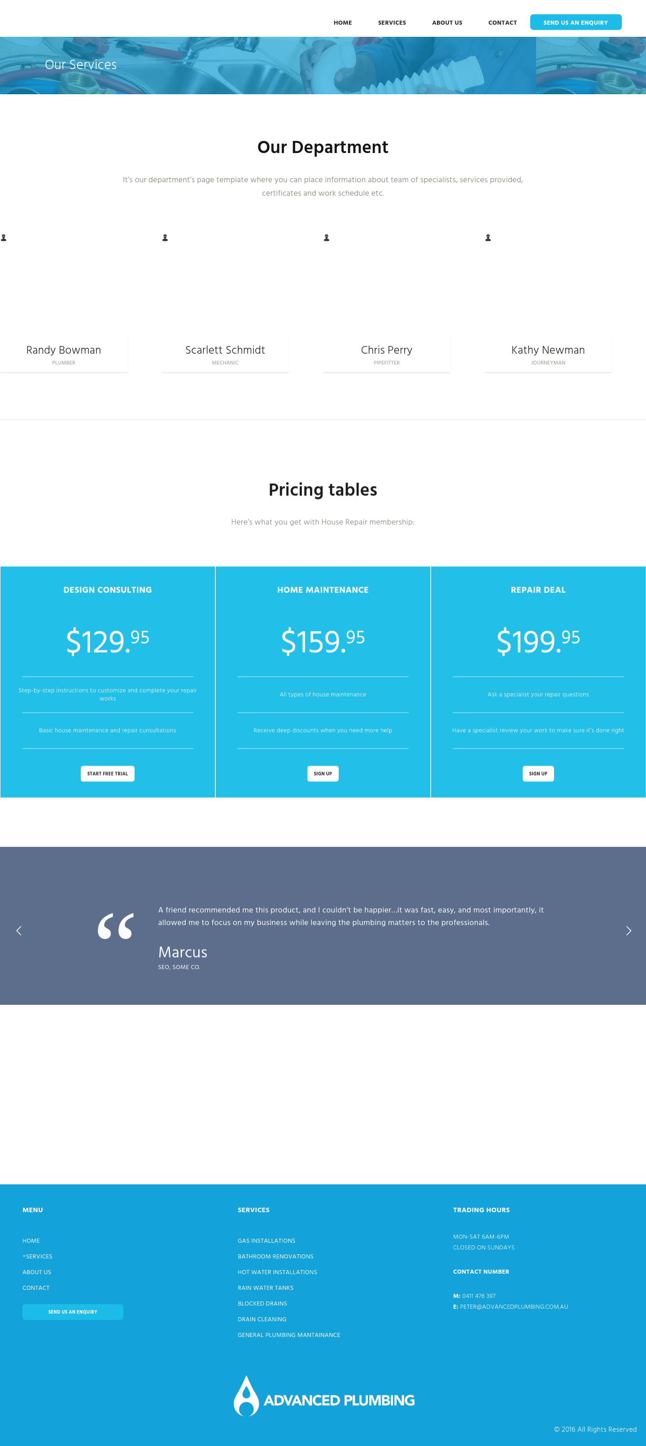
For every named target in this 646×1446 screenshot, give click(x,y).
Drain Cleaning (262, 1320)
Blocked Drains (262, 1304)
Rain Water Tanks (266, 1288)
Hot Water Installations (277, 1272)
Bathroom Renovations (276, 1257)
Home (343, 23)
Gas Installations (267, 1241)
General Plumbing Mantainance (289, 1335)
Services (392, 23)
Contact (503, 23)
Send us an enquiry (576, 23)
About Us (447, 23)
